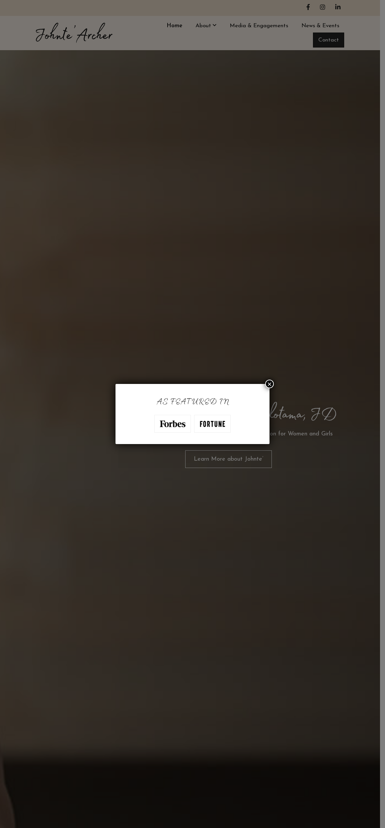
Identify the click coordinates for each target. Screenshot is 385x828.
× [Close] (269, 384)
